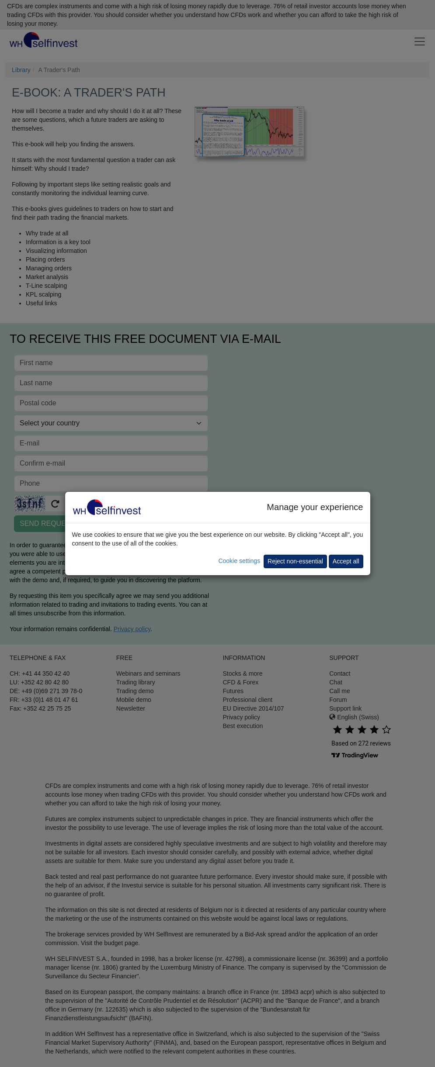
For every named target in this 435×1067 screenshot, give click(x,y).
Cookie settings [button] (239, 560)
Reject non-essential (295, 561)
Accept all (346, 561)
